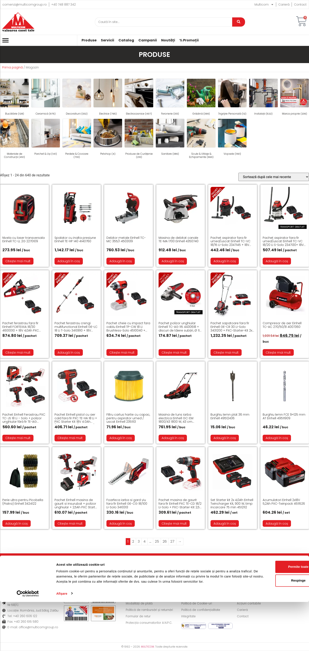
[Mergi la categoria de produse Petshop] (107, 138)
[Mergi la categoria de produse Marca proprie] (294, 98)
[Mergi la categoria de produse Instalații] (263, 98)
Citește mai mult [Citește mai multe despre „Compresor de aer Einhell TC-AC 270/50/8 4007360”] (278, 352)
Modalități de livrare (141, 597)
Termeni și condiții (195, 597)
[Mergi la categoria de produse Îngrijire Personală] (232, 98)
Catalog (126, 40)
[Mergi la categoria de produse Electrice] (107, 98)
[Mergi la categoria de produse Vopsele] (232, 138)
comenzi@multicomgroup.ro (24, 4)
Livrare (27, 563)
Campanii (147, 40)
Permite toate (273, 611)
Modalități (92, 563)
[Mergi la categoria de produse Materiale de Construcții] (14, 139)
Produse (89, 40)
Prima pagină (12, 67)
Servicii (107, 40)
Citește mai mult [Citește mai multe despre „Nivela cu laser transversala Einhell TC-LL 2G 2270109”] (17, 261)
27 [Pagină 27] (172, 541)
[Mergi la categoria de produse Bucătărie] (14, 98)
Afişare (61, 642)
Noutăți (168, 40)
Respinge (273, 624)
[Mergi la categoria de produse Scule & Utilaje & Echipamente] (201, 139)
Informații (274, 563)
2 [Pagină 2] (133, 541)
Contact (300, 4)
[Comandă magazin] (273, 177)
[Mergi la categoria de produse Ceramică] (45, 98)
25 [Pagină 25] (157, 541)
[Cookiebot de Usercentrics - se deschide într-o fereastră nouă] (28, 642)
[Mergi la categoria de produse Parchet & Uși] (45, 138)
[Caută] (163, 22)
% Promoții (189, 40)
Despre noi (245, 597)
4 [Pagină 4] (144, 541)
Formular (212, 563)
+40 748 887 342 (63, 4)
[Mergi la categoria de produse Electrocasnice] (138, 98)
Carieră (283, 4)
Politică (150, 563)
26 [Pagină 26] (165, 541)
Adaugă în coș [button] (69, 261)
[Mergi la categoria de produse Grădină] (201, 98)
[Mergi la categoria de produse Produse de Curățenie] (138, 139)
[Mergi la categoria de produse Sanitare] (170, 138)
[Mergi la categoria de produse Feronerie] (170, 98)
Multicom (264, 4)
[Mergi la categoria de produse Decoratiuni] (76, 98)
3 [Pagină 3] (139, 541)
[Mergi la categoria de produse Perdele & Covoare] (76, 139)
